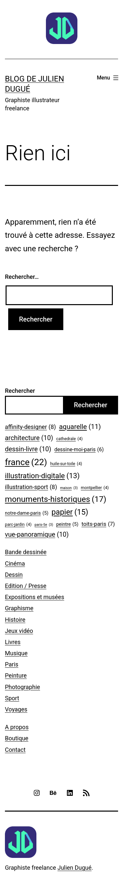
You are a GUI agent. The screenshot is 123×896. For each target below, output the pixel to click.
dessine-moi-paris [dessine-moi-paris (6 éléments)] (79, 449)
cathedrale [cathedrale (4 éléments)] (69, 438)
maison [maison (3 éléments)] (69, 488)
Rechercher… (22, 276)
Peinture (16, 675)
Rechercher (20, 390)
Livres (13, 641)
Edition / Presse (25, 585)
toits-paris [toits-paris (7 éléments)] (98, 524)
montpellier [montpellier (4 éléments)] (95, 487)
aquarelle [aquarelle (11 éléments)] (80, 427)
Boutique (16, 738)
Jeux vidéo (19, 630)
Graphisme (19, 608)
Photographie (22, 686)
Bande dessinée (26, 552)
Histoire (15, 619)
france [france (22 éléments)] (26, 462)
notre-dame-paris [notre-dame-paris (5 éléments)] (27, 513)
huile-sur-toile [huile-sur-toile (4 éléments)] (66, 463)
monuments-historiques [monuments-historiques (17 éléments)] (55, 499)
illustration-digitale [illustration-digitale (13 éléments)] (42, 476)
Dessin (14, 574)
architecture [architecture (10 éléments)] (29, 438)
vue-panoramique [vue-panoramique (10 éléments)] (37, 534)
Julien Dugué (74, 867)
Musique (16, 653)
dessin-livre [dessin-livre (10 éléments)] (28, 449)
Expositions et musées (34, 597)
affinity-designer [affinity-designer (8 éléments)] (30, 427)
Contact (15, 749)
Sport (12, 698)
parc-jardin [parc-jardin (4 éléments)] (18, 524)
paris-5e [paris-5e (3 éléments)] (44, 525)
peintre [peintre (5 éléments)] (67, 525)
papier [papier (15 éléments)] (69, 512)
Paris (11, 664)
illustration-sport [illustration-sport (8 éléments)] (31, 487)
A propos (17, 727)
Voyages (16, 709)
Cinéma (15, 563)
